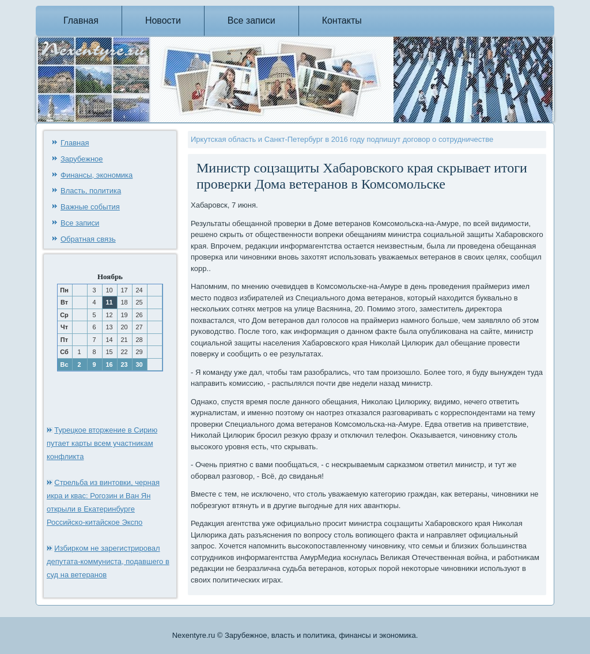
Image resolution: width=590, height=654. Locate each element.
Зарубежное (81, 159)
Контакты (342, 20)
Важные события (90, 206)
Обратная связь (88, 239)
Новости (163, 20)
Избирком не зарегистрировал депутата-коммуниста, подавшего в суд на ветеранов (108, 561)
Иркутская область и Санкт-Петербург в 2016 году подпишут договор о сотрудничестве (342, 139)
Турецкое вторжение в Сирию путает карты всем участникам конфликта (102, 443)
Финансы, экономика (96, 175)
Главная (81, 20)
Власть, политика (90, 190)
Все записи (251, 20)
